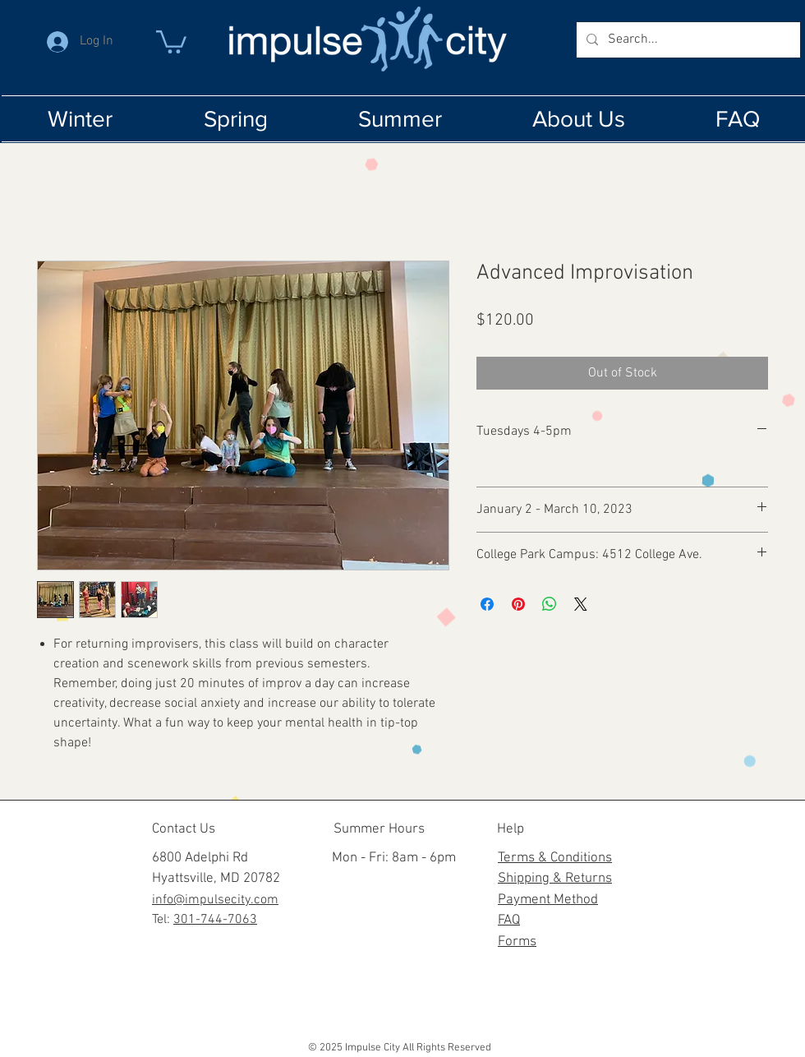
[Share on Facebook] (487, 604)
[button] (171, 40)
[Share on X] (581, 604)
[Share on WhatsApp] (549, 604)
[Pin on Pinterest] (518, 604)
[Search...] (687, 40)
